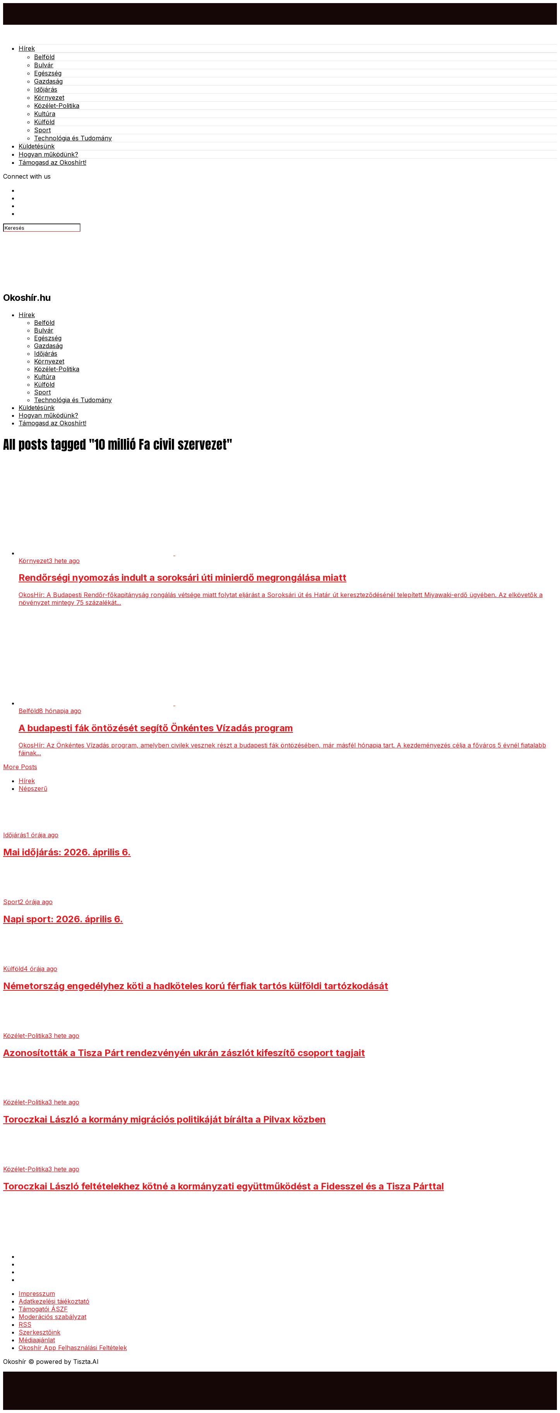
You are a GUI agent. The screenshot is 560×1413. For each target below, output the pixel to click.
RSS (25, 1324)
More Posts (20, 767)
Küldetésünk (37, 146)
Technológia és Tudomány (73, 138)
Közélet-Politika (56, 105)
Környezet (49, 97)
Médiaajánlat (37, 1340)
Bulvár (43, 65)
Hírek (27, 48)
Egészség (48, 73)
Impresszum (37, 1293)
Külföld (44, 122)
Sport (42, 130)
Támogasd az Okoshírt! (52, 162)
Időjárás (45, 89)
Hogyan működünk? (48, 154)
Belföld (44, 57)
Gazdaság (48, 81)
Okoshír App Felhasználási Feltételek (73, 1348)
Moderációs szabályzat (52, 1317)
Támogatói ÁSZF (43, 1309)
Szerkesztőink (39, 1332)
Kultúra (44, 114)
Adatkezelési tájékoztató (54, 1301)
